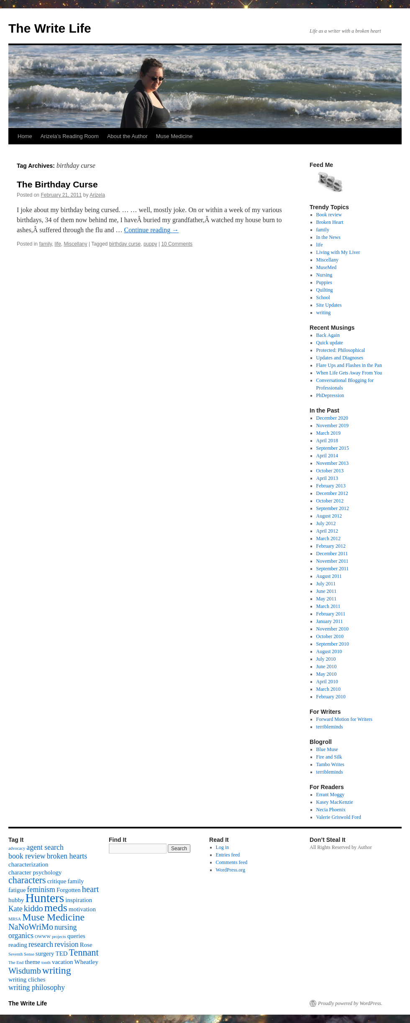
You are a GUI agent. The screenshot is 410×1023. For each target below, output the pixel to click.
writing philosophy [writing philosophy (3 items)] (36, 987)
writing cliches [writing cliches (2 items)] (27, 979)
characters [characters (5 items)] (27, 880)
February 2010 (331, 697)
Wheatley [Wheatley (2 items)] (86, 962)
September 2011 (332, 569)
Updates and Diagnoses (340, 358)
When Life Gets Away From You (349, 373)
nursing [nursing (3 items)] (65, 927)
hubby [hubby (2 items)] (16, 900)
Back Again (328, 335)
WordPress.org (230, 870)
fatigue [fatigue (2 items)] (17, 890)
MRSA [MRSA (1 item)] (14, 919)
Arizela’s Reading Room (70, 136)
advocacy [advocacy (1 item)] (16, 848)
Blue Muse (327, 749)
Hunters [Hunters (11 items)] (44, 898)
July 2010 (326, 659)
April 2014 (327, 456)
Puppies (324, 282)
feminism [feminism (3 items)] (41, 889)
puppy (150, 244)
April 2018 (327, 441)
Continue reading (151, 229)
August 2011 (329, 576)
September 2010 (332, 644)
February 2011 (331, 614)
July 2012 (326, 523)
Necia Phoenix (331, 810)
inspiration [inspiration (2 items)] (78, 900)
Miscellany (75, 244)
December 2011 (332, 553)
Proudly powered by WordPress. (350, 1003)
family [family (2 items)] (75, 881)
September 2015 (332, 448)
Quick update (329, 343)
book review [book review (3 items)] (27, 856)
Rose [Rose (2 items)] (86, 944)
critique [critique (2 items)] (57, 881)
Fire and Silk (329, 757)
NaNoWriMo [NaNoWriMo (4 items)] (30, 926)
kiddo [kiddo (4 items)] (33, 908)
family (45, 244)
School (323, 297)
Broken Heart (329, 222)
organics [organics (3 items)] (20, 935)
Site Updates (329, 305)
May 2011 (326, 599)
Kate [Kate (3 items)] (15, 909)
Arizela (97, 195)
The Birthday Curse (57, 184)
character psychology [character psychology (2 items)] (35, 872)
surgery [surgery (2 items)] (45, 953)
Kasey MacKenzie (334, 802)
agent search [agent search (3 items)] (45, 847)
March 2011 (328, 606)
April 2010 (327, 682)
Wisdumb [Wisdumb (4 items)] (24, 970)
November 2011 (332, 561)
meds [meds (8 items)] (55, 908)
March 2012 (328, 538)
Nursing (324, 275)
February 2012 (331, 546)
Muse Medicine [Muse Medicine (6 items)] (53, 917)
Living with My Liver (338, 252)
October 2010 (330, 636)
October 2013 (330, 471)
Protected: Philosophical (340, 350)
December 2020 (332, 418)
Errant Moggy (330, 794)
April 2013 (327, 478)
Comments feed (232, 862)
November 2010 (332, 629)
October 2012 (330, 501)
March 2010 (328, 689)
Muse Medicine (174, 136)
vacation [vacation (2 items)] (62, 962)
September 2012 (332, 508)
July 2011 (326, 584)
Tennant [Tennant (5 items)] (84, 952)
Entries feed (228, 855)
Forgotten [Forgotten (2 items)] (68, 890)
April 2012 (327, 531)
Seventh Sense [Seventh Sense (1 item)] (21, 954)
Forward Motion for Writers (344, 719)
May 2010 (326, 674)
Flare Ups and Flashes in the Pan (349, 365)
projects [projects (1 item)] (59, 936)
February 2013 (331, 486)
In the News (328, 237)
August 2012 (329, 516)
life (58, 244)
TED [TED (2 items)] (61, 953)
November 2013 (332, 463)
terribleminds (329, 727)
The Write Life (49, 28)
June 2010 (326, 666)
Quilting (324, 290)
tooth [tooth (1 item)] (46, 962)
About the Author (127, 136)
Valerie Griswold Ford (338, 817)
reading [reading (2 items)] (17, 944)
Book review (329, 215)
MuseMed (326, 267)
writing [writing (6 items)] (56, 970)
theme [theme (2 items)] (32, 962)
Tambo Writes (330, 764)
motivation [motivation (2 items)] (82, 909)
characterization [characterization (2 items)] (28, 864)
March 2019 (328, 433)
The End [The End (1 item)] (15, 962)
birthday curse (125, 244)
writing (323, 312)
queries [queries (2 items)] (76, 936)
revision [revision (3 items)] (66, 944)
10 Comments (176, 244)
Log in (222, 847)
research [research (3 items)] (40, 944)
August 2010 (329, 651)
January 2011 (329, 621)
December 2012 (332, 493)
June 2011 (326, 591)
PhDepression (330, 395)
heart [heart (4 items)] (90, 889)
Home (25, 136)
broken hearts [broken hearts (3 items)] (67, 856)
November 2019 (332, 425)
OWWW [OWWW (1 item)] (43, 936)
